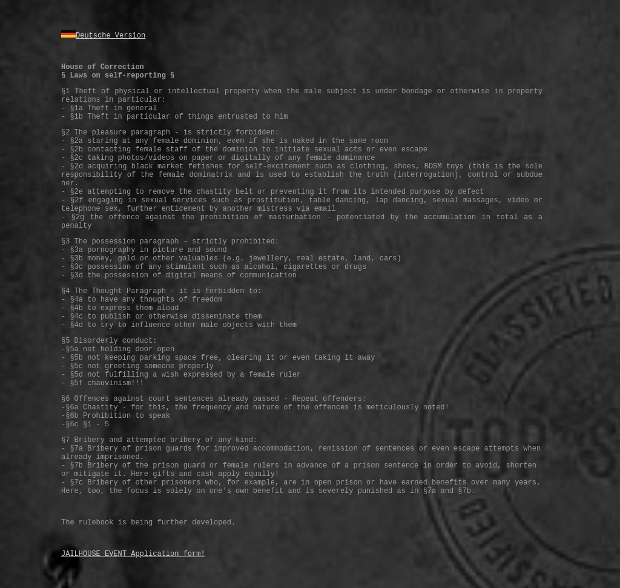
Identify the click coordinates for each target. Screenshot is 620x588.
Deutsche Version (110, 35)
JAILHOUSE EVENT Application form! (133, 554)
